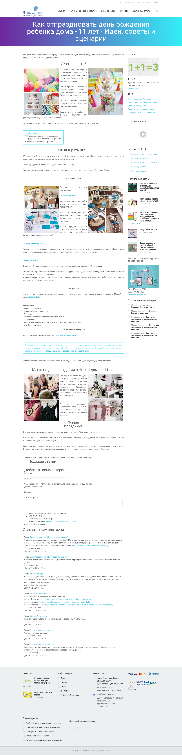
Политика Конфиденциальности (83, 721)
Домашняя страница (33, 487)
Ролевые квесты (138, 171)
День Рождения (135, 99)
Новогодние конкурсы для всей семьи (41, 727)
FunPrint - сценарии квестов (83, 11)
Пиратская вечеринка (137, 109)
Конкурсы (147, 99)
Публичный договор (68, 695)
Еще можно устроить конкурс (42, 630)
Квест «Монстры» (31, 260)
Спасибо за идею (36, 574)
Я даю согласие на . (53, 521)
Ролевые (141, 113)
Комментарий (31, 497)
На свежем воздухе (140, 158)
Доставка (63, 691)
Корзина (147, 2)
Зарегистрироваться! (137, 295)
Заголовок (29, 492)
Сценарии (132, 113)
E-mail (27, 478)
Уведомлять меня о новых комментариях (47, 513)
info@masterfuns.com (106, 694)
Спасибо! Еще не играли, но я (143, 307)
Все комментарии (37, 516)
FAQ (131, 2)
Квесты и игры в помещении (144, 154)
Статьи (62, 682)
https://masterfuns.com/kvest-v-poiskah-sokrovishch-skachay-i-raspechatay (81, 605)
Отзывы (124, 11)
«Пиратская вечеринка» (34, 243)
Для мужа (151, 109)
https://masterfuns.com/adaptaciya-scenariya (90, 546)
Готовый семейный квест (36, 736)
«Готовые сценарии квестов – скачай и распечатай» (67, 351)
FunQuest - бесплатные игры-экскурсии (42, 723)
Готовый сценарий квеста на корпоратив (42, 740)
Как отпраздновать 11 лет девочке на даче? (48, 537)
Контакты (123, 2)
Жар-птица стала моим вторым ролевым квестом (144, 319)
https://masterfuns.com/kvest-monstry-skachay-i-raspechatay (65, 602)
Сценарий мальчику (38, 593)
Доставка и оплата (141, 11)
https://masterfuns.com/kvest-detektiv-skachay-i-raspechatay (65, 599)
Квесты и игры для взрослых (144, 162)
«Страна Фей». (34, 297)
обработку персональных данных (60, 521)
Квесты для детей (139, 167)
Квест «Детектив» (68, 196)
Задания (131, 106)
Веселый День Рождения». (69, 335)
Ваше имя (29, 473)
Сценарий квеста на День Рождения (40, 731)
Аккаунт (137, 2)
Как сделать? (141, 106)
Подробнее (133, 88)
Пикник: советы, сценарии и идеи (142, 102)
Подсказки (150, 113)
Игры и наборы (108, 11)
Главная (61, 11)
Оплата (62, 687)
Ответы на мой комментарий (42, 519)
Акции (62, 678)
